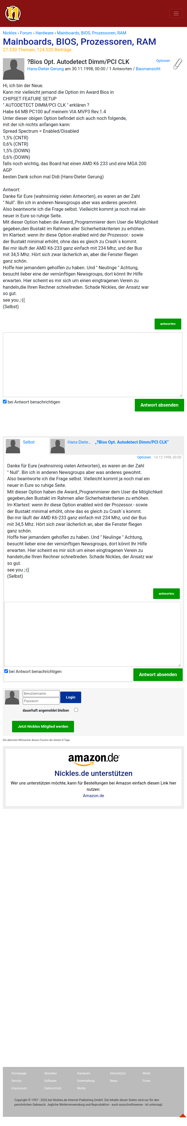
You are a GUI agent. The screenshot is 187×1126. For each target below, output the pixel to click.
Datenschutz (52, 1088)
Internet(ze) (118, 1073)
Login (70, 697)
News (114, 1081)
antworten (168, 324)
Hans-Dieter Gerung (45, 68)
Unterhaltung (86, 1081)
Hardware (83, 1073)
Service (16, 1081)
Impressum (19, 1088)
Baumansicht (148, 68)
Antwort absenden (159, 405)
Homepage (18, 1073)
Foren (147, 1081)
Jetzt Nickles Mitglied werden (43, 726)
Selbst (20, 446)
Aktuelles (50, 1073)
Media (81, 1088)
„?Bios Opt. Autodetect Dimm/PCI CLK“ (132, 442)
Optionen (163, 61)
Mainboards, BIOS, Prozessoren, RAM (93, 44)
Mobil (147, 1073)
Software (50, 1081)
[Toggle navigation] (176, 13)
